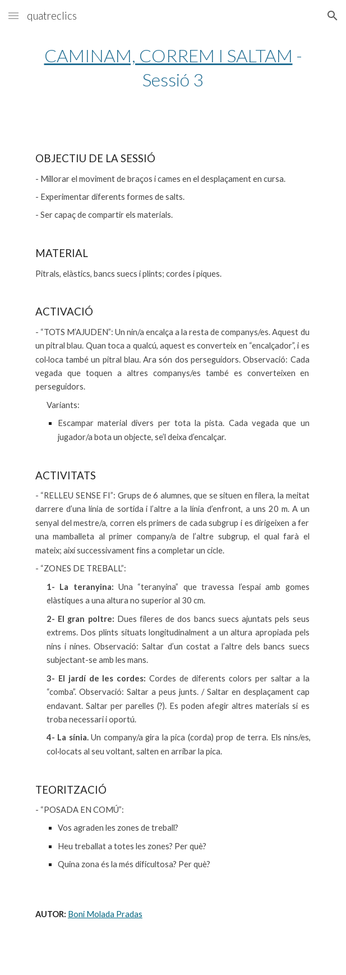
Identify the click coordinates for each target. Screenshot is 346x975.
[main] (173, 67)
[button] (13, 15)
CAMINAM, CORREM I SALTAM (168, 55)
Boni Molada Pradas (105, 914)
